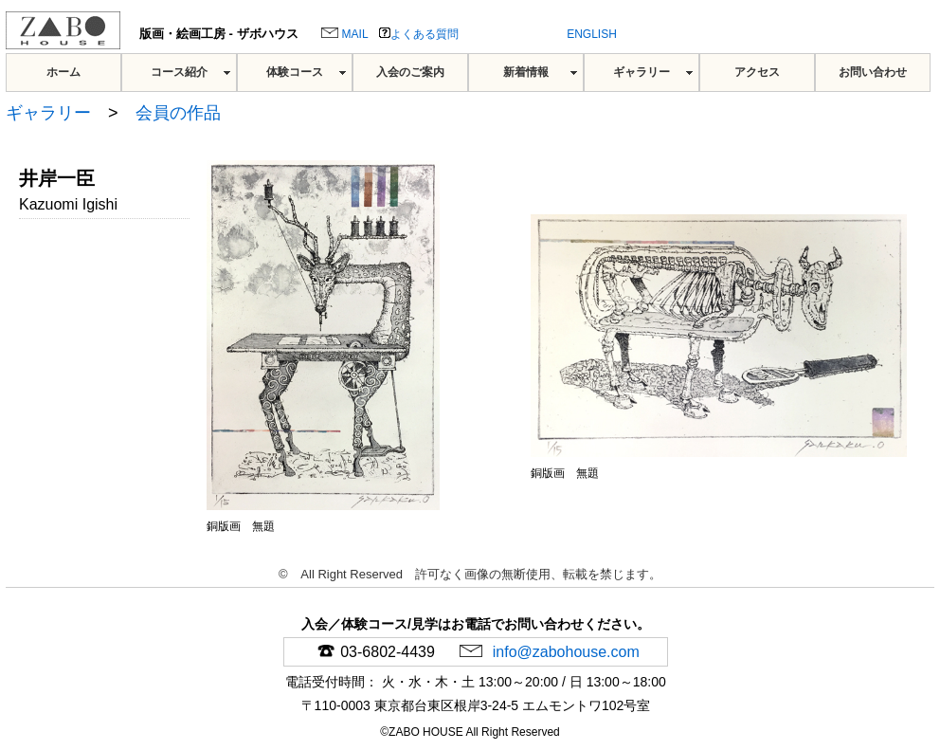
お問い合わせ (873, 72)
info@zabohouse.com (563, 652)
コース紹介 (179, 72)
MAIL (345, 34)
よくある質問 (419, 34)
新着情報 (526, 72)
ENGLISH (592, 34)
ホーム (63, 72)
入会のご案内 (410, 72)
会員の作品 (178, 112)
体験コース (294, 72)
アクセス (757, 72)
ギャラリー (641, 72)
